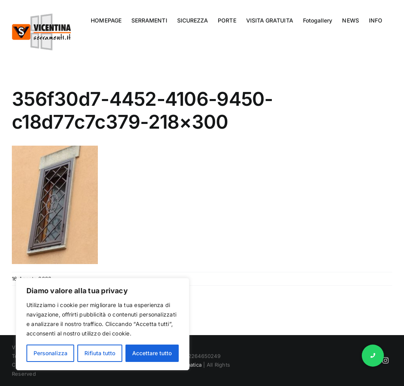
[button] (373, 356)
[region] (102, 324)
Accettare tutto (152, 353)
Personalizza (50, 353)
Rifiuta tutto (99, 353)
